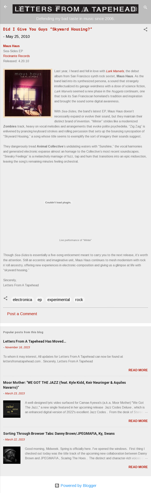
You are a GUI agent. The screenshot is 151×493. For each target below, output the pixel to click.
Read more (138, 370)
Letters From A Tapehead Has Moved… (34, 341)
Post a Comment (22, 314)
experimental (58, 299)
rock (79, 299)
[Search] (145, 8)
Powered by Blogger (76, 485)
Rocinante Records (16, 56)
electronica (22, 299)
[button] (145, 30)
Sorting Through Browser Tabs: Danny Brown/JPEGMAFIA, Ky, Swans (59, 433)
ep (40, 299)
